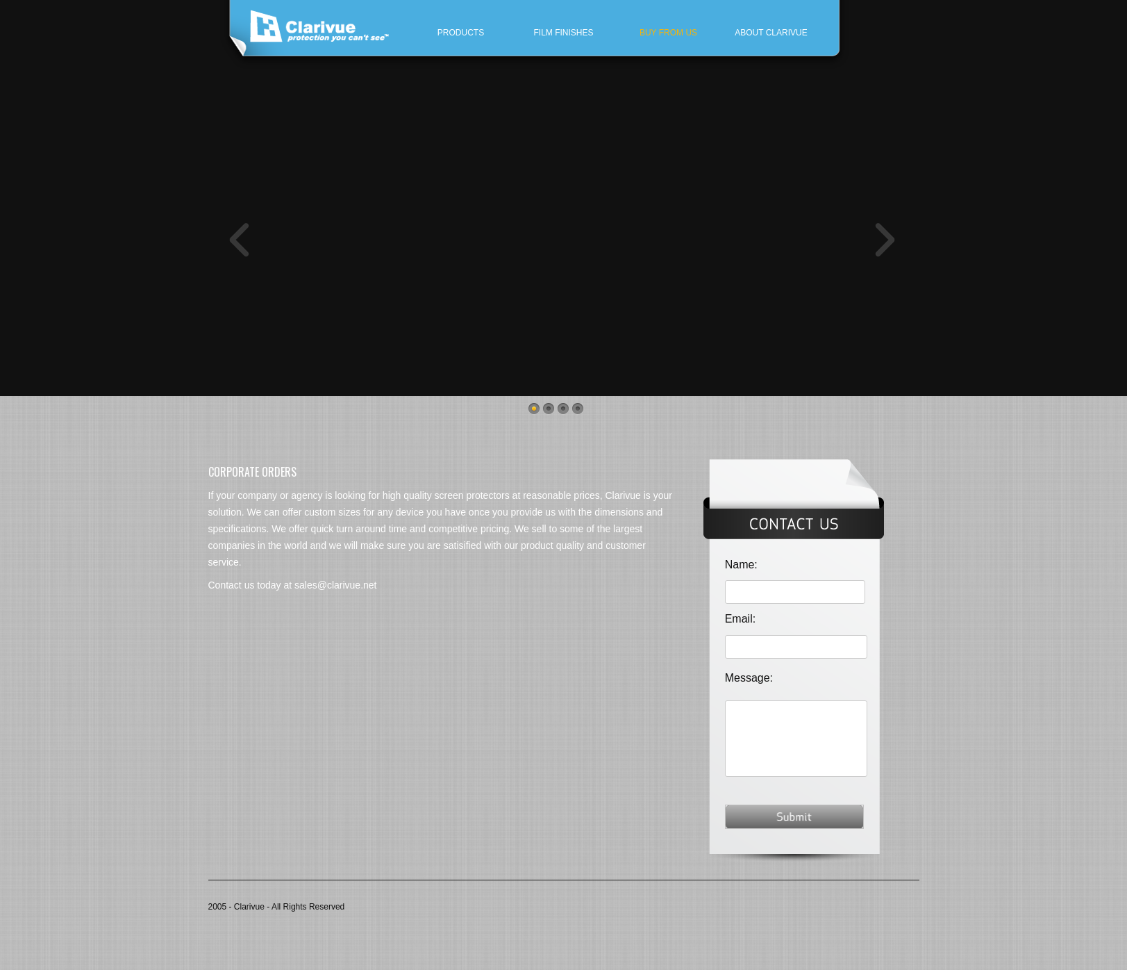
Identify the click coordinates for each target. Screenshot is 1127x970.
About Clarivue (771, 33)
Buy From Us (668, 33)
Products (460, 33)
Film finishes (563, 33)
